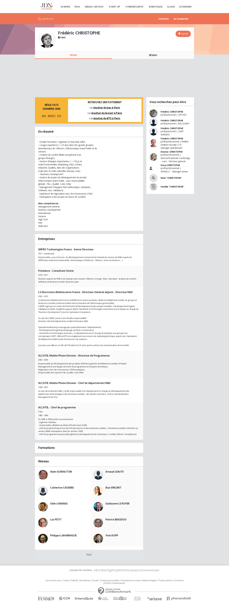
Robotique (155, 6)
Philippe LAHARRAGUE (63, 535)
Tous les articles (165, 580)
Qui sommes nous (53, 580)
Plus (89, 554)
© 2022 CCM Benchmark (114, 583)
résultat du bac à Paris (106, 107)
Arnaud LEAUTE (114, 471)
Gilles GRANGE (59, 503)
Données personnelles (110, 580)
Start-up (114, 6)
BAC (44, 115)
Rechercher (48, 18)
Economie (185, 6)
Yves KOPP (111, 535)
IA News (65, 6)
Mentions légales (149, 580)
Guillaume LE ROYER (117, 503)
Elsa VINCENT (113, 487)
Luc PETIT (56, 519)
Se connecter (180, 18)
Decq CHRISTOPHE (170, 165)
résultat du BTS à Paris (106, 118)
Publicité (74, 580)
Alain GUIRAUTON (61, 471)
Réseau (153, 55)
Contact (66, 580)
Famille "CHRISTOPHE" (172, 186)
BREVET (52, 115)
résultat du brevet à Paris (106, 113)
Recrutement (85, 580)
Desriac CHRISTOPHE (172, 151)
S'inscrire (163, 18)
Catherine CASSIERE (62, 487)
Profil (73, 55)
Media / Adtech (94, 6)
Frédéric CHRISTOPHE (172, 111)
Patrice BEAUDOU (116, 519)
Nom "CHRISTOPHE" (171, 177)
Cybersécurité (134, 6)
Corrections (178, 580)
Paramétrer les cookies (131, 580)
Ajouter (184, 33)
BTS (59, 115)
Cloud (171, 6)
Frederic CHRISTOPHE (172, 138)
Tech (77, 6)
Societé (96, 580)
